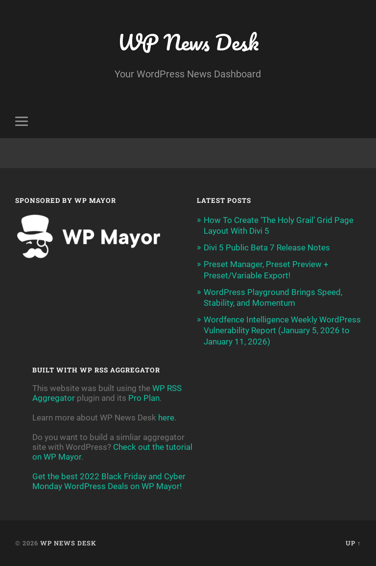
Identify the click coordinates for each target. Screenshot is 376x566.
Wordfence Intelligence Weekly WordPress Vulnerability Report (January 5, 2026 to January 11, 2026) (282, 330)
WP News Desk (188, 42)
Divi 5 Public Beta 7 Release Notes (267, 247)
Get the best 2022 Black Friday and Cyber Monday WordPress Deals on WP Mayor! (109, 481)
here (166, 417)
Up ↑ (353, 543)
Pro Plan (144, 398)
